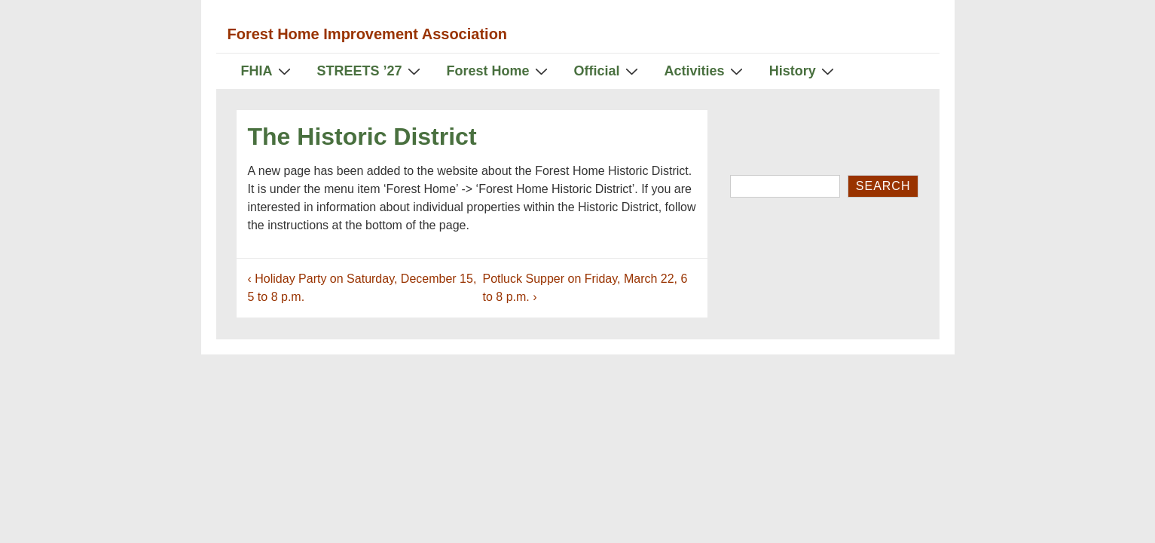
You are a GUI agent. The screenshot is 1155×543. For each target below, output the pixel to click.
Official (608, 70)
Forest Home (499, 70)
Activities (706, 70)
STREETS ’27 (370, 70)
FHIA (268, 70)
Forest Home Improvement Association (368, 34)
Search (883, 185)
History (803, 70)
